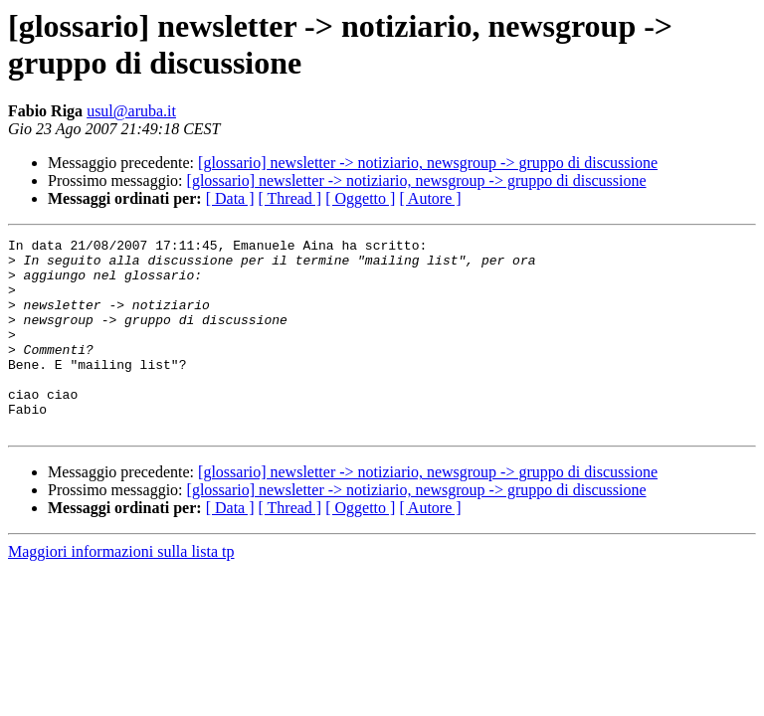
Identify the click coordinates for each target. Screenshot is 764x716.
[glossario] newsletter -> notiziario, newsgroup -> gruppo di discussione (428, 162)
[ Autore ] (430, 198)
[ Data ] (230, 198)
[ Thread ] (290, 198)
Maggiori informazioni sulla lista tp (121, 590)
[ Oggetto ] (360, 198)
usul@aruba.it (131, 110)
